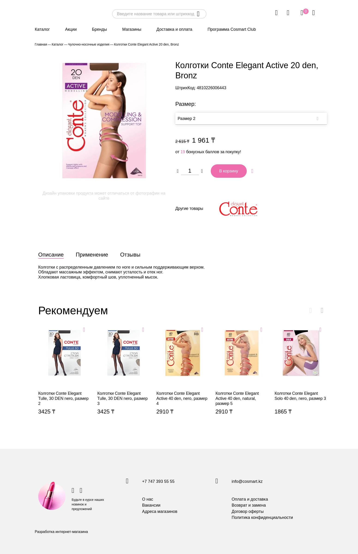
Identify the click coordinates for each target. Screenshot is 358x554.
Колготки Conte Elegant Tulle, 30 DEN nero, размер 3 (123, 376)
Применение (92, 254)
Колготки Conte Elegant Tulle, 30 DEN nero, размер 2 (64, 376)
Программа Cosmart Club (232, 29)
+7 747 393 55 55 (158, 481)
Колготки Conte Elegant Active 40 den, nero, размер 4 (182, 376)
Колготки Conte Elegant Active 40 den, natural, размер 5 (242, 376)
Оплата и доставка (250, 499)
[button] (322, 310)
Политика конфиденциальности (262, 517)
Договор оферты (248, 511)
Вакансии (151, 505)
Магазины (131, 29)
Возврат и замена (249, 505)
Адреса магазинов (159, 511)
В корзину (228, 171)
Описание (51, 254)
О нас (147, 499)
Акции (71, 29)
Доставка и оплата (174, 29)
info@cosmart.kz (247, 481)
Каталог (42, 29)
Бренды (99, 29)
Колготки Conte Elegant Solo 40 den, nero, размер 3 (301, 376)
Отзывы (130, 254)
